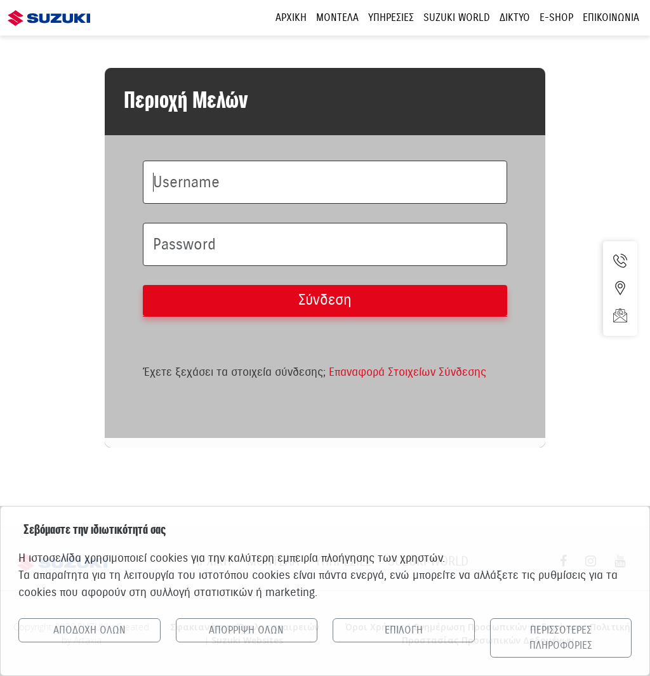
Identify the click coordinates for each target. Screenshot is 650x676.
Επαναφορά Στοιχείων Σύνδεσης (407, 372)
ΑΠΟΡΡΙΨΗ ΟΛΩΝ (246, 630)
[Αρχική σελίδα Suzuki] (49, 11)
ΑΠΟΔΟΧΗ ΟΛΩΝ (89, 630)
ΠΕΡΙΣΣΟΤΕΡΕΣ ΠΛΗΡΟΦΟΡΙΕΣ (560, 638)
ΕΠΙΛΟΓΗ (404, 630)
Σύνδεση (325, 300)
